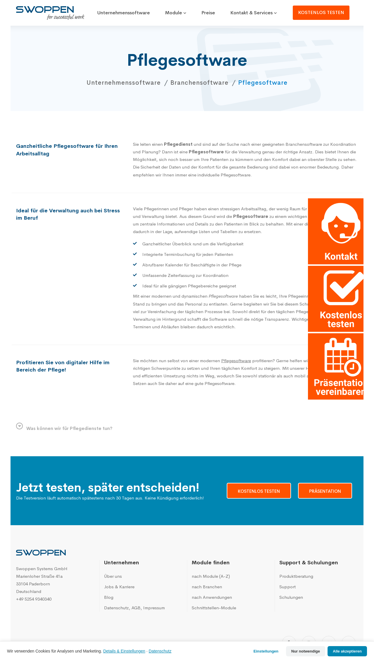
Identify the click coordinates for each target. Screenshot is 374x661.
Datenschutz (160, 651)
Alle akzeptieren (347, 651)
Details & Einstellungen (124, 651)
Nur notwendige (305, 651)
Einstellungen (266, 651)
